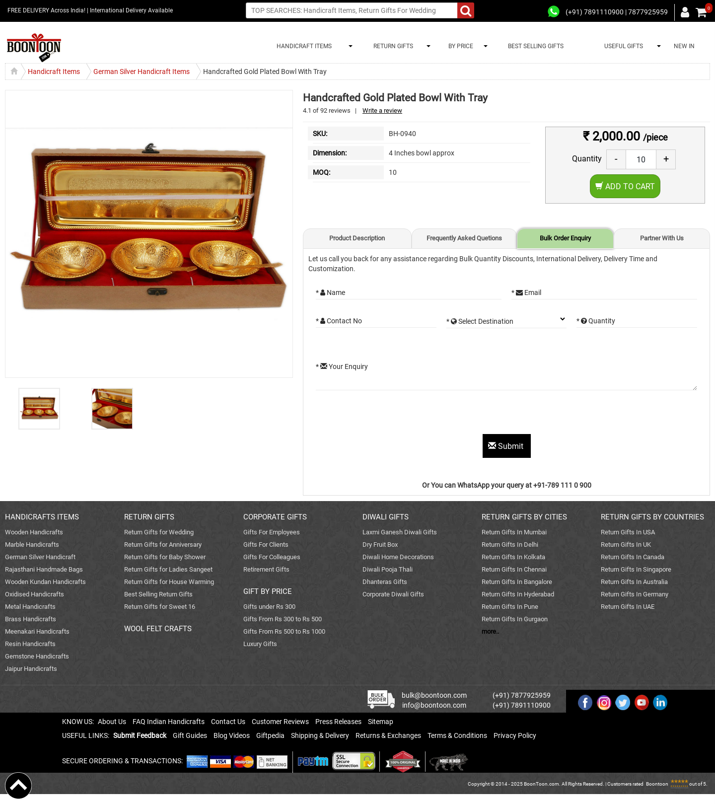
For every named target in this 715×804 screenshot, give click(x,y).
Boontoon (657, 784)
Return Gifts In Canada (632, 557)
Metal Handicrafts (30, 606)
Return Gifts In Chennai (514, 569)
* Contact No (339, 321)
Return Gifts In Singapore (636, 569)
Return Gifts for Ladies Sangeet (168, 569)
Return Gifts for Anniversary (163, 544)
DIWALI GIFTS (385, 516)
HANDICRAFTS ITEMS (42, 516)
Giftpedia (270, 735)
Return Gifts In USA (628, 532)
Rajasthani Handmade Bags (44, 569)
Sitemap (380, 722)
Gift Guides (190, 735)
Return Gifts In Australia (634, 581)
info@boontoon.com (434, 705)
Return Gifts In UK (626, 544)
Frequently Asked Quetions (464, 238)
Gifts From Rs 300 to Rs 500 (282, 619)
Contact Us (228, 722)
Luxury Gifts (260, 644)
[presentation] (391, 414)
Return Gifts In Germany (634, 594)
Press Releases (338, 722)
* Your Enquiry (342, 366)
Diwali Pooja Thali (387, 569)
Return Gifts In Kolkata (513, 557)
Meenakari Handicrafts (37, 631)
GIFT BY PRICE (267, 591)
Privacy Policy (515, 735)
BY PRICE (459, 46)
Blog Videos (232, 735)
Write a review (382, 110)
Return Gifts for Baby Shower (165, 557)
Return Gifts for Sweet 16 (159, 606)
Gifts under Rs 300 (269, 606)
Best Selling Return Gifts (158, 594)
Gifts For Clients (265, 544)
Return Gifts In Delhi (510, 544)
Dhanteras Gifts (384, 581)
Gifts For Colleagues (271, 557)
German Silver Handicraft (40, 557)
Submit (506, 446)
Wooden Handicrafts (34, 532)
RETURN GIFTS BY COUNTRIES (652, 516)
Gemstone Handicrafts (37, 656)
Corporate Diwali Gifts (393, 594)
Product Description (357, 238)
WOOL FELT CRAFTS (158, 628)
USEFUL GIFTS (622, 46)
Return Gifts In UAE (627, 606)
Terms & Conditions (457, 735)
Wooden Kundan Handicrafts (45, 581)
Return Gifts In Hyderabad (518, 594)
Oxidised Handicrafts (34, 594)
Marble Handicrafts (32, 544)
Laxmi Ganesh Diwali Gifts (399, 532)
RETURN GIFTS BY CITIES (524, 516)
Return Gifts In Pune (510, 606)
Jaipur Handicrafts (31, 668)
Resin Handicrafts (30, 644)
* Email (526, 292)
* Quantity (595, 321)
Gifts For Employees (271, 532)
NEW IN (684, 46)
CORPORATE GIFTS (275, 516)
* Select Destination (479, 321)
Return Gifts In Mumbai (514, 532)
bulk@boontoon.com (434, 695)
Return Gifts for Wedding (159, 532)
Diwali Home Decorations (398, 557)
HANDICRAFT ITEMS (303, 46)
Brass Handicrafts (30, 619)
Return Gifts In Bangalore (517, 581)
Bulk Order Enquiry (565, 238)
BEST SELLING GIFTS (536, 46)
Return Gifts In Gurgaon (515, 619)
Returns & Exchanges (388, 735)
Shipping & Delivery (320, 735)
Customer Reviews (280, 722)
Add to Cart (625, 186)
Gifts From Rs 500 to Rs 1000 (284, 631)
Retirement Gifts (266, 569)
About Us (112, 722)
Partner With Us (662, 238)
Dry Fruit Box (380, 544)
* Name (330, 292)
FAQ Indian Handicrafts (169, 722)
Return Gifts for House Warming (169, 581)
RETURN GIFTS (391, 46)
